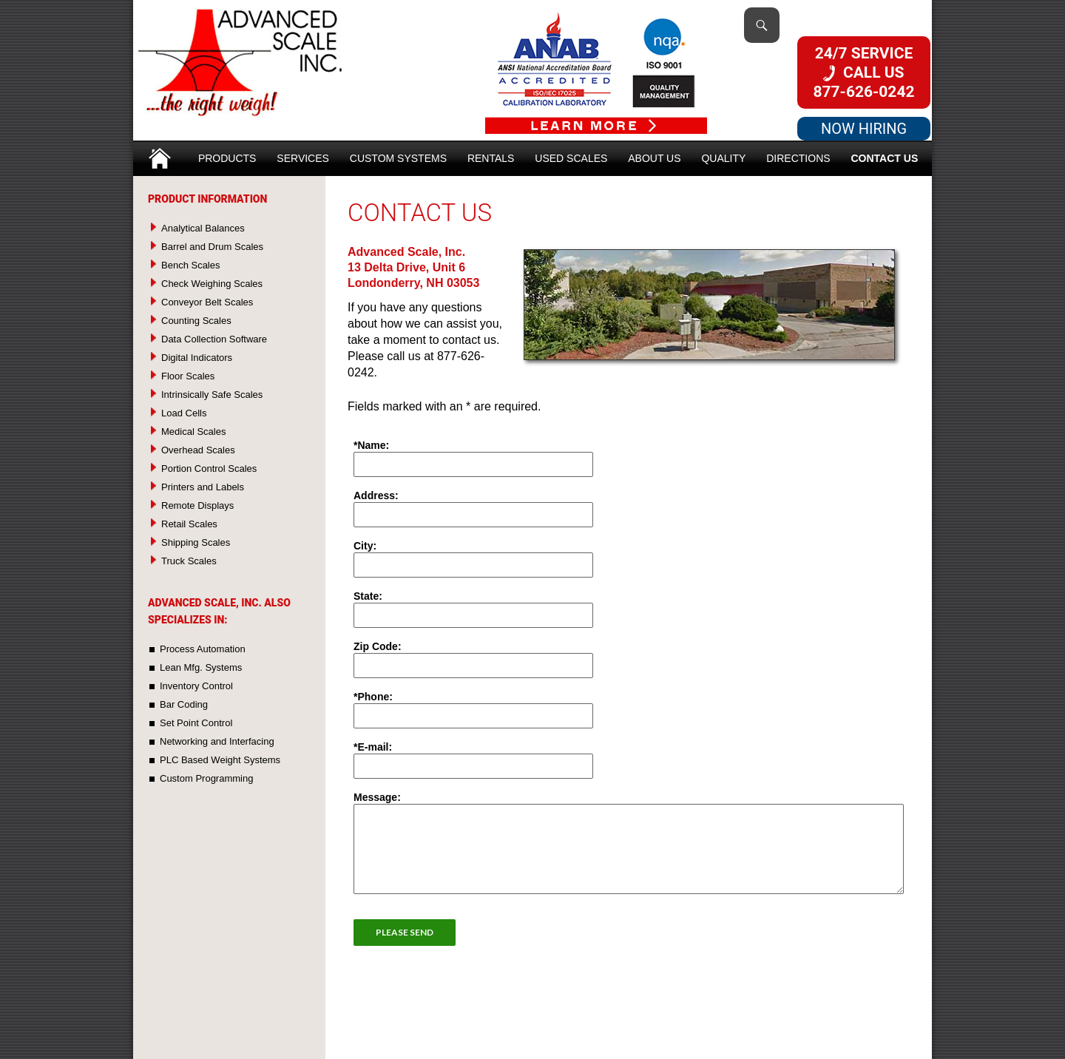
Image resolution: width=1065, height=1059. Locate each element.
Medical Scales (193, 431)
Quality (723, 158)
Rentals (491, 158)
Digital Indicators (196, 357)
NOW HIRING (864, 129)
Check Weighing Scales (212, 283)
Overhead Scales (198, 450)
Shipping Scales (195, 542)
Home (159, 153)
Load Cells (183, 413)
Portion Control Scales (209, 468)
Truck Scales (189, 560)
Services (303, 158)
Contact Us (884, 158)
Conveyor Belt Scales (207, 302)
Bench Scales (190, 265)
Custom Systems (398, 158)
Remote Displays (197, 505)
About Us (654, 158)
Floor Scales (187, 376)
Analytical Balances (203, 228)
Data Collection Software (214, 339)
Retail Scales (189, 524)
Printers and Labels (202, 487)
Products (227, 158)
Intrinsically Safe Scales (212, 394)
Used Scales (571, 158)
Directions (798, 158)
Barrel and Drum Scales (212, 246)
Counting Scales (196, 320)
